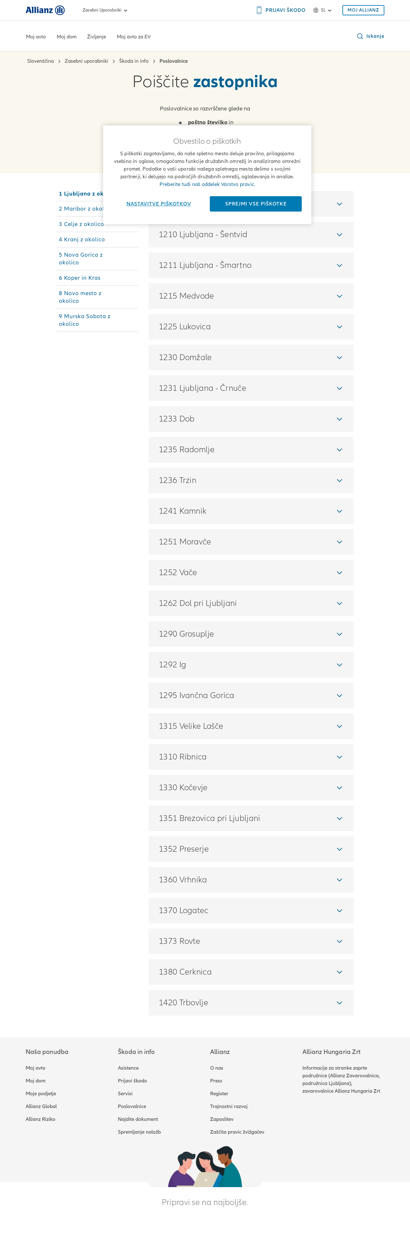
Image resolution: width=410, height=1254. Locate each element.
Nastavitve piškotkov (159, 204)
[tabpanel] (251, 603)
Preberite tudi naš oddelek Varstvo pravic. (207, 184)
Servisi (125, 1093)
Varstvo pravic (86, 1235)
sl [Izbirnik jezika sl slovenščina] (323, 10)
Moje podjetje (41, 1093)
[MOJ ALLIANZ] (363, 10)
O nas (216, 1068)
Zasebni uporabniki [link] (106, 10)
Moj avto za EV (134, 37)
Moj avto (36, 37)
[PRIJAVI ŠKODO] (280, 10)
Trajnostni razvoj (229, 1106)
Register (219, 1093)
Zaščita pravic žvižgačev (237, 1132)
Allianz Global (41, 1106)
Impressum (122, 1235)
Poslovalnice (132, 1106)
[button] (370, 36)
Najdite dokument (138, 1119)
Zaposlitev (222, 1119)
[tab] (97, 193)
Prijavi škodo (132, 1081)
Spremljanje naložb (139, 1132)
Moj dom (67, 37)
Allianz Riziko (40, 1119)
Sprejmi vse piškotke (256, 204)
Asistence (128, 1068)
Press (216, 1081)
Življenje (96, 37)
